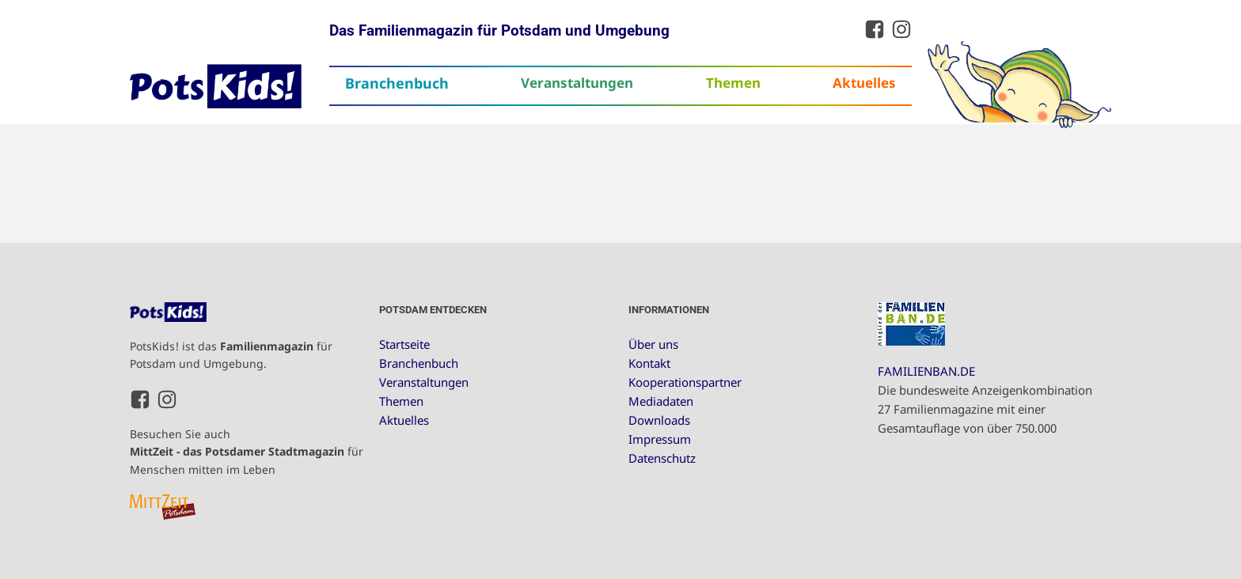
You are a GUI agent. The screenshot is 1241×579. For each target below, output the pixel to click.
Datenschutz (662, 458)
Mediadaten (660, 401)
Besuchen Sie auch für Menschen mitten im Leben (246, 451)
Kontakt (649, 363)
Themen (733, 83)
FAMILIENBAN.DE (926, 371)
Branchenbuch (397, 83)
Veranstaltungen (577, 83)
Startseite (404, 344)
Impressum (659, 439)
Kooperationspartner (685, 382)
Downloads (659, 420)
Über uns (653, 344)
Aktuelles (864, 83)
